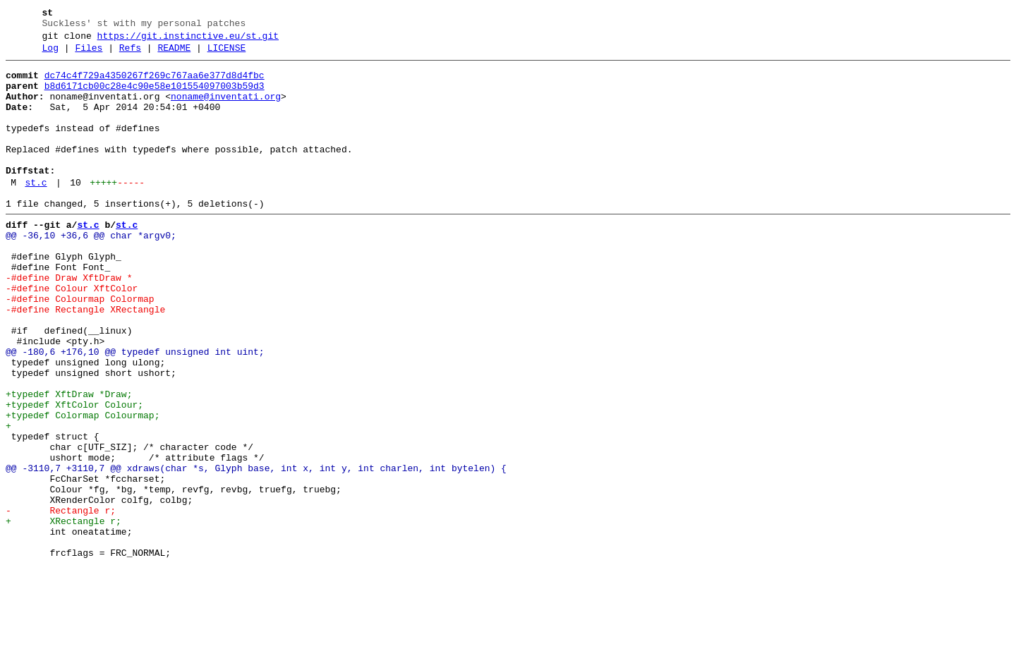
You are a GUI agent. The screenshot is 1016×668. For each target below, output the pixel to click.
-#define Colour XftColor (72, 335)
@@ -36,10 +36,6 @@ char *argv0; (91, 271)
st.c (36, 212)
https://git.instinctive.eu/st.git (188, 40)
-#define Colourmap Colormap (80, 347)
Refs (130, 54)
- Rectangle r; (61, 601)
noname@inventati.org (226, 109)
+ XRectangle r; (63, 614)
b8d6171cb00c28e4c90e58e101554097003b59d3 (154, 96)
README (173, 54)
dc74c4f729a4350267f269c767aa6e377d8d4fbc (154, 84)
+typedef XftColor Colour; (74, 474)
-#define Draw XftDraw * (69, 322)
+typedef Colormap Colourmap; (82, 487)
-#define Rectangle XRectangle (85, 360)
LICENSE (226, 54)
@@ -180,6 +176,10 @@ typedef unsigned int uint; (135, 411)
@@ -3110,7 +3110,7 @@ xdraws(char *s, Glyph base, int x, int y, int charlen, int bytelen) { (256, 551)
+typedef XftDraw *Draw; (69, 462)
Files (88, 54)
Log (50, 54)
